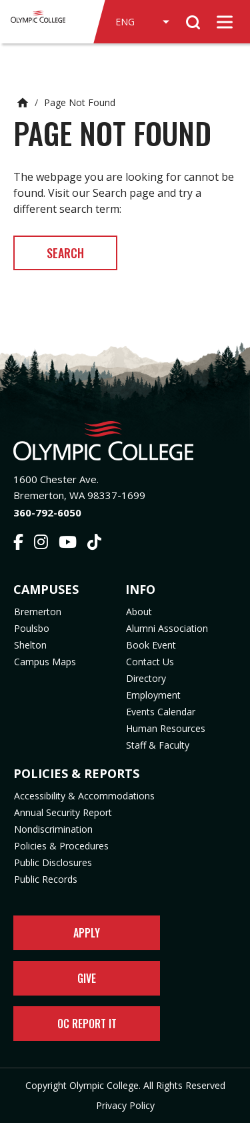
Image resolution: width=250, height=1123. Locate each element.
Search (65, 253)
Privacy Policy (125, 1105)
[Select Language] (142, 22)
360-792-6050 (47, 512)
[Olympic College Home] (125, 440)
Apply (86, 933)
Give (86, 978)
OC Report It (87, 1024)
